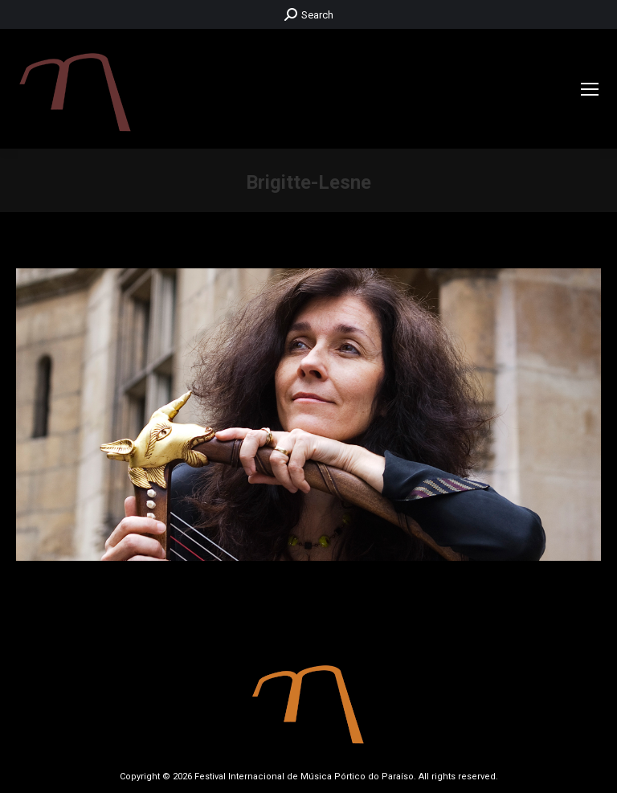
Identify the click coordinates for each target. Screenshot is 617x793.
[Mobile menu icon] (589, 89)
